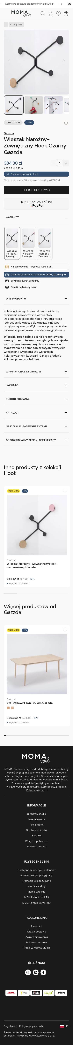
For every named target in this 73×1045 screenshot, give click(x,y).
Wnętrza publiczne (36, 841)
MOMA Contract (36, 846)
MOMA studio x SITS (36, 897)
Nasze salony (36, 819)
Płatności (36, 926)
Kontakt (36, 835)
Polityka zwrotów (36, 942)
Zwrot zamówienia (36, 936)
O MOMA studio (36, 813)
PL (67, 1026)
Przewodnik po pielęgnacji (36, 875)
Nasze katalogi (37, 886)
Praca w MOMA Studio (36, 947)
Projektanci (36, 824)
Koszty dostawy (36, 931)
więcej (62, 274)
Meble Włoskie (36, 891)
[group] (37, 536)
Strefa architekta (36, 830)
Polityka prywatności (31, 1026)
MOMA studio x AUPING (36, 902)
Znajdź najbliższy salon (24, 287)
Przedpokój (15, 24)
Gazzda (9, 133)
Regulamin (10, 1026)
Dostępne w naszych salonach (36, 870)
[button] (64, 60)
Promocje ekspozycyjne (36, 880)
